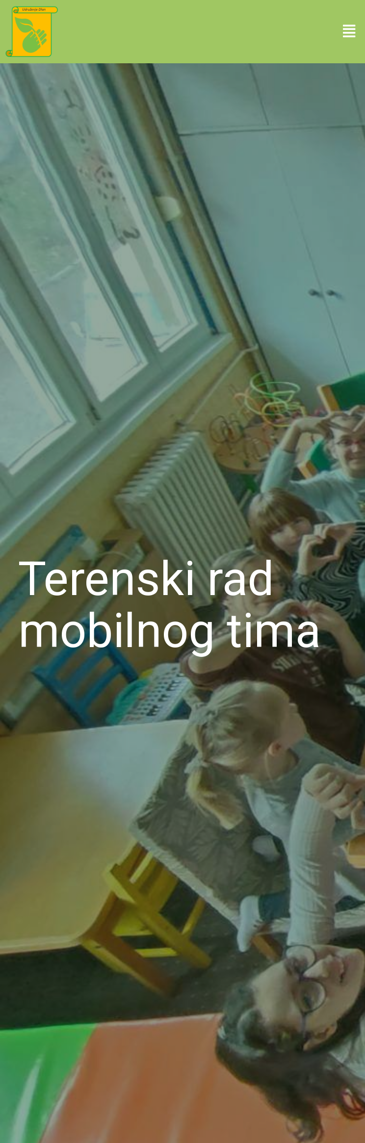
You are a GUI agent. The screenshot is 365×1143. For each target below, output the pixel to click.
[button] (349, 31)
